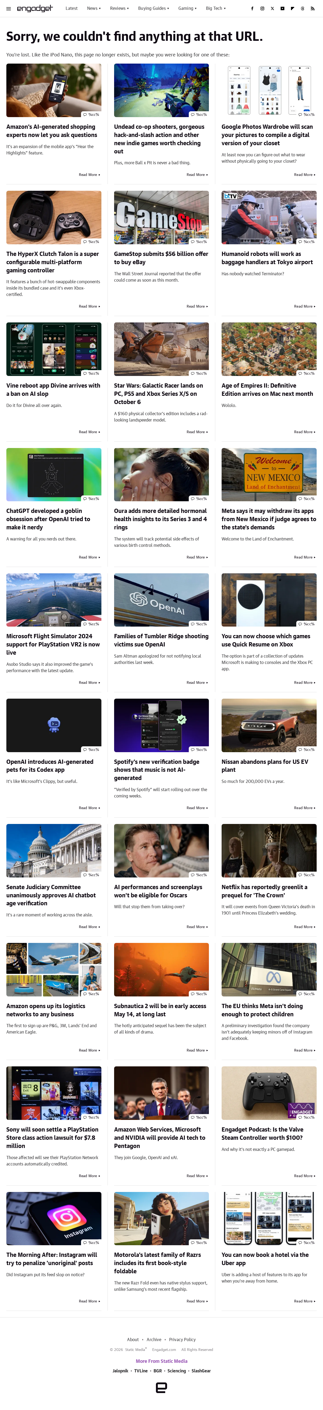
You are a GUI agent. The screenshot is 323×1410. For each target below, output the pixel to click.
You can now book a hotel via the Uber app (265, 1259)
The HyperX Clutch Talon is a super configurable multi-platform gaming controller (52, 262)
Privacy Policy (182, 1340)
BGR (158, 1371)
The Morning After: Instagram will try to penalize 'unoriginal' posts (51, 1259)
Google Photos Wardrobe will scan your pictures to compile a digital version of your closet (267, 135)
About (133, 1340)
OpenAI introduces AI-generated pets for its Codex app (49, 766)
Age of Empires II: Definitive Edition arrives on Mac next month (267, 390)
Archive (154, 1340)
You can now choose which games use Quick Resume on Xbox (266, 640)
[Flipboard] (293, 8)
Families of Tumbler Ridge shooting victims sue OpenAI (161, 640)
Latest (72, 8)
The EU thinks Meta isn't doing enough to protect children (262, 1010)
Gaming (185, 8)
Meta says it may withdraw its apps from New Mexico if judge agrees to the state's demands (269, 519)
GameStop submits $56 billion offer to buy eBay (161, 258)
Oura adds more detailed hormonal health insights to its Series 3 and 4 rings (160, 519)
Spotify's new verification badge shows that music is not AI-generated (156, 770)
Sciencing (177, 1371)
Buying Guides (152, 8)
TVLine (141, 1371)
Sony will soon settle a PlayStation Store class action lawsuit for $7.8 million (52, 1138)
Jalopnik (120, 1371)
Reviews (117, 8)
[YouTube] (282, 8)
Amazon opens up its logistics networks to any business (45, 1010)
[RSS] (313, 8)
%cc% (93, 115)
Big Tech (214, 8)
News (92, 8)
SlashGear (201, 1371)
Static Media (135, 1350)
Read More (88, 175)
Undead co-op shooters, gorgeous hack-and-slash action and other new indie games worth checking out (159, 139)
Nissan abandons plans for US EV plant (265, 766)
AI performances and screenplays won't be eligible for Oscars (158, 891)
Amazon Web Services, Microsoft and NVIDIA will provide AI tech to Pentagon (159, 1138)
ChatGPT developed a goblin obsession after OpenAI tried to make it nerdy (48, 519)
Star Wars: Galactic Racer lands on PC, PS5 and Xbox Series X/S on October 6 (158, 394)
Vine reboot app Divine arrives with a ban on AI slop (53, 390)
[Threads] (303, 8)
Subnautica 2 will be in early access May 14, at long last (160, 1010)
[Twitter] (272, 8)
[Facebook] (252, 8)
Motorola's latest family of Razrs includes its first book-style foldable (157, 1263)
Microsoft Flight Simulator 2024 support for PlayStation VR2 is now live (53, 644)
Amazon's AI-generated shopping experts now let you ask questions (51, 131)
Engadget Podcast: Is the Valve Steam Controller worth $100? (262, 1134)
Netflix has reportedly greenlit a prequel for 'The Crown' (264, 891)
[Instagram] (262, 8)
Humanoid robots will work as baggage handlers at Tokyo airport (267, 258)
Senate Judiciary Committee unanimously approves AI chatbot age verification (51, 895)
